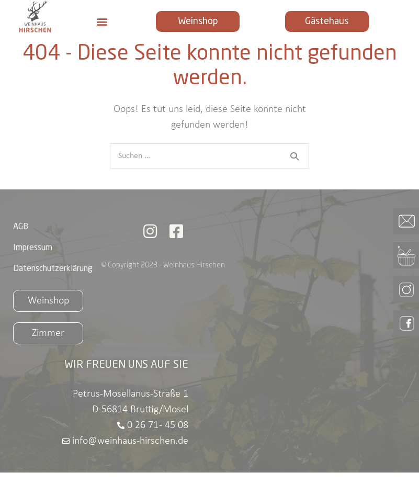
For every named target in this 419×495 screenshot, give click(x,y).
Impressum (32, 270)
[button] (102, 21)
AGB (20, 249)
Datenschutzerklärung (53, 291)
